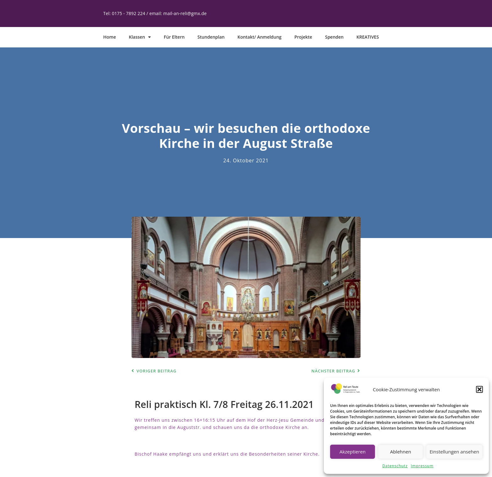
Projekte (303, 37)
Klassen (140, 37)
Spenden (334, 37)
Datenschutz (395, 466)
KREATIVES (367, 37)
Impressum (422, 466)
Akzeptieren (353, 451)
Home (109, 37)
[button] (479, 389)
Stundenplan (210, 37)
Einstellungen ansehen (454, 451)
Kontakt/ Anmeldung (259, 37)
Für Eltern (174, 37)
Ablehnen (400, 451)
